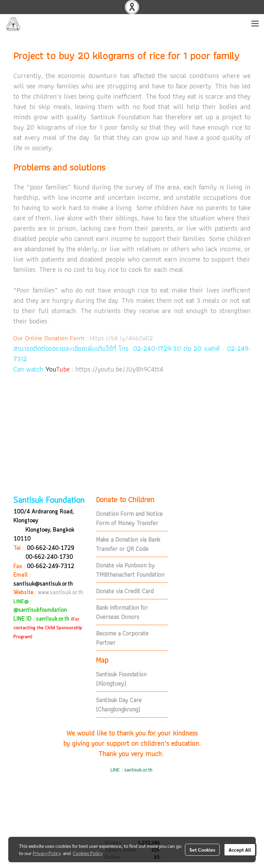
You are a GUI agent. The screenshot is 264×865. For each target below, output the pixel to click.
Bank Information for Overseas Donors (122, 612)
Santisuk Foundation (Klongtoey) (121, 678)
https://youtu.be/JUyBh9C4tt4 (119, 369)
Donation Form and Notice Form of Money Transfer (129, 518)
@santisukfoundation (40, 610)
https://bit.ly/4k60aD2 (121, 338)
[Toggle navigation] (255, 24)
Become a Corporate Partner (122, 637)
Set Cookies (202, 849)
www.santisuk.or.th (60, 593)
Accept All (240, 849)
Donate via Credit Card (125, 591)
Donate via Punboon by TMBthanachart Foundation (130, 569)
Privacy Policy (47, 853)
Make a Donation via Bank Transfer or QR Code (128, 544)
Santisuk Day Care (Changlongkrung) (119, 704)
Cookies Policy (87, 853)
